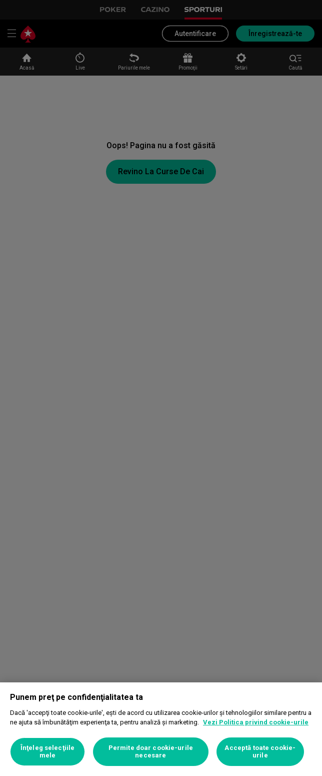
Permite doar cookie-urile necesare (150, 751)
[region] (161, 729)
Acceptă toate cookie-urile (260, 751)
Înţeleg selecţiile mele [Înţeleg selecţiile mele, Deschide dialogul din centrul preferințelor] (47, 751)
